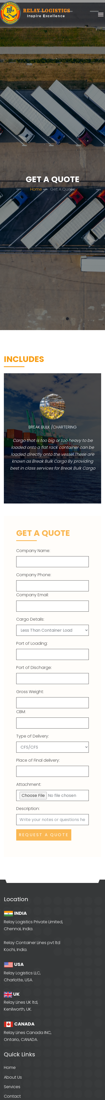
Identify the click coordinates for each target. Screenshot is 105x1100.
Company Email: (32, 595)
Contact (12, 1096)
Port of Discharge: (34, 667)
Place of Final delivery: (38, 760)
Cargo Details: (30, 619)
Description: (28, 809)
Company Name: (33, 551)
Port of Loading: (32, 643)
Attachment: (28, 784)
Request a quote (44, 835)
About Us (13, 1077)
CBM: (21, 712)
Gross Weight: (30, 692)
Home (36, 189)
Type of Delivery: (32, 736)
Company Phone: (33, 575)
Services (12, 1087)
